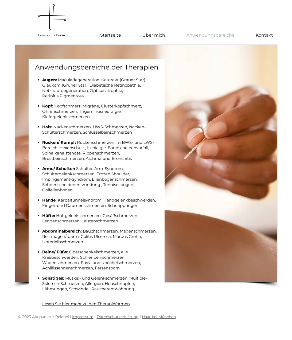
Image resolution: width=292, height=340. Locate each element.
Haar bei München (159, 316)
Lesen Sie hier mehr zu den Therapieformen (86, 303)
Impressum (83, 316)
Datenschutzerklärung (118, 316)
